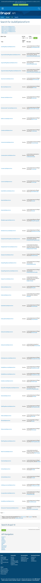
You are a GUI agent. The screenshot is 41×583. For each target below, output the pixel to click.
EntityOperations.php (35, 358)
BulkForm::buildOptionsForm (7, 118)
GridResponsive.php (35, 485)
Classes (3, 539)
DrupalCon (13, 563)
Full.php (33, 469)
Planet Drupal (3, 557)
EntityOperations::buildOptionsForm (8, 358)
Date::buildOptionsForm (6, 200)
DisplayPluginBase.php (31, 264)
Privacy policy (3, 573)
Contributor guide (14, 560)
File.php (32, 421)
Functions (3, 540)
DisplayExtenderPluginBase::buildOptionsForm (10, 238)
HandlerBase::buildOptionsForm (7, 501)
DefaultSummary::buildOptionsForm (8, 230)
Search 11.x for (8, 30)
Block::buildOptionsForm (6, 86)
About (2, 567)
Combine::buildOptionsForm (6, 130)
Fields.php (33, 416)
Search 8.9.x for (8, 29)
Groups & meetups (14, 562)
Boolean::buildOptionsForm (6, 97)
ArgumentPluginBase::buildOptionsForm (9, 62)
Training (12, 558)
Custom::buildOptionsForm (6, 181)
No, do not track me (23, 4)
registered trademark (26, 580)
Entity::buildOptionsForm (6, 287)
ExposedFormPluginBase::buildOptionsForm (10, 387)
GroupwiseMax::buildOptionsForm (8, 493)
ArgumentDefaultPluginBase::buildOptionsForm (10, 54)
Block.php (34, 87)
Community (13, 555)
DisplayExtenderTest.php (32, 248)
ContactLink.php (34, 142)
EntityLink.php (34, 332)
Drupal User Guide (24, 558)
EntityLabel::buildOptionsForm (7, 318)
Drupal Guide (23, 557)
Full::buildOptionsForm (5, 468)
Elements (3, 549)
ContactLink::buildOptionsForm (7, 142)
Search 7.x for (8, 26)
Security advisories (4, 562)
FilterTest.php (37, 452)
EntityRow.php (34, 381)
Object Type (3, 36)
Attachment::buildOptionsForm (7, 78)
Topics (2, 538)
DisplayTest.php (30, 280)
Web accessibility (4, 568)
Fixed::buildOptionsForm (6, 460)
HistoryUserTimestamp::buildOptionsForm (9, 507)
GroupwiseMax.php (30, 494)
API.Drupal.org (24, 560)
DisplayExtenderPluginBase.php (33, 240)
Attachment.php (35, 79)
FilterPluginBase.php (35, 441)
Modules (33, 558)
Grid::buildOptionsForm (6, 477)
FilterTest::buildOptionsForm (7, 451)
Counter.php (33, 169)
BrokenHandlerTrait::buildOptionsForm (9, 108)
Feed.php (34, 396)
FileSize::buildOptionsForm (6, 429)
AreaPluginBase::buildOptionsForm (8, 46)
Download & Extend (35, 555)
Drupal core (33, 557)
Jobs (2, 563)
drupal (7, 17)
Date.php (33, 200)
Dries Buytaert (36, 580)
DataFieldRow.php (35, 191)
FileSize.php (33, 429)
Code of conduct (14, 564)
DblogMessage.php (35, 220)
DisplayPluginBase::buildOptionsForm (8, 262)
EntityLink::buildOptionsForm (7, 331)
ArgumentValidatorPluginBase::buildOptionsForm (11, 70)
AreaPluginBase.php (35, 47)
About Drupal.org (4, 571)
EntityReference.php (35, 368)
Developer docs (24, 559)
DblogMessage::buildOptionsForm (8, 220)
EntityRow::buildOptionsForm (7, 380)
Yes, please (15, 4)
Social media (3, 558)
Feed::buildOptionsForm (6, 395)
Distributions (33, 560)
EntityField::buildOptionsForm (7, 305)
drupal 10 (3, 536)
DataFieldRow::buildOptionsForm (8, 190)
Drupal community (19, 518)
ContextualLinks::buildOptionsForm (8, 155)
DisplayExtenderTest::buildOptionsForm (9, 246)
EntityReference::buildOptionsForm (8, 367)
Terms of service (4, 572)
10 (12, 17)
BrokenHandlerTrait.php (34, 108)
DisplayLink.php (34, 255)
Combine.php (34, 131)
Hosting (12, 559)
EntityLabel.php (34, 319)
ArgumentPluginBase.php (32, 63)
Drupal (18, 580)
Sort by (23, 36)
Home (2, 17)
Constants (3, 541)
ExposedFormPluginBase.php (32, 389)
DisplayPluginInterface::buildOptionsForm (9, 270)
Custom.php (33, 182)
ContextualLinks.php (31, 156)
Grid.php (33, 477)
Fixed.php (39, 461)
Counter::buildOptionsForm (6, 168)
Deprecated (3, 547)
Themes (32, 559)
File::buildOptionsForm (5, 420)
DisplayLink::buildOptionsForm (7, 254)
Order (30, 36)
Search (16, 17)
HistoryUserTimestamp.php (32, 509)
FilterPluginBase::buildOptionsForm (8, 441)
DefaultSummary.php (35, 231)
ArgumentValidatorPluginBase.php (34, 72)
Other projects (4, 32)
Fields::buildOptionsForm (6, 415)
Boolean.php (33, 98)
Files (2, 544)
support (30, 516)
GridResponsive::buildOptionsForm (8, 485)
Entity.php (33, 287)
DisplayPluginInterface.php (32, 272)
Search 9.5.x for (8, 27)
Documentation (24, 555)
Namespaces (4, 545)
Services (3, 548)
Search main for (8, 31)
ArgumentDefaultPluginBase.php (33, 56)
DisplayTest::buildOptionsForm (7, 278)
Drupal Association (4, 570)
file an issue (23, 516)
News (2, 555)
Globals (3, 543)
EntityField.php (34, 306)
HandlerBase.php (32, 501)
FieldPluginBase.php (35, 407)
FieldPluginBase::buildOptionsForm (8, 406)
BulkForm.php (34, 119)
